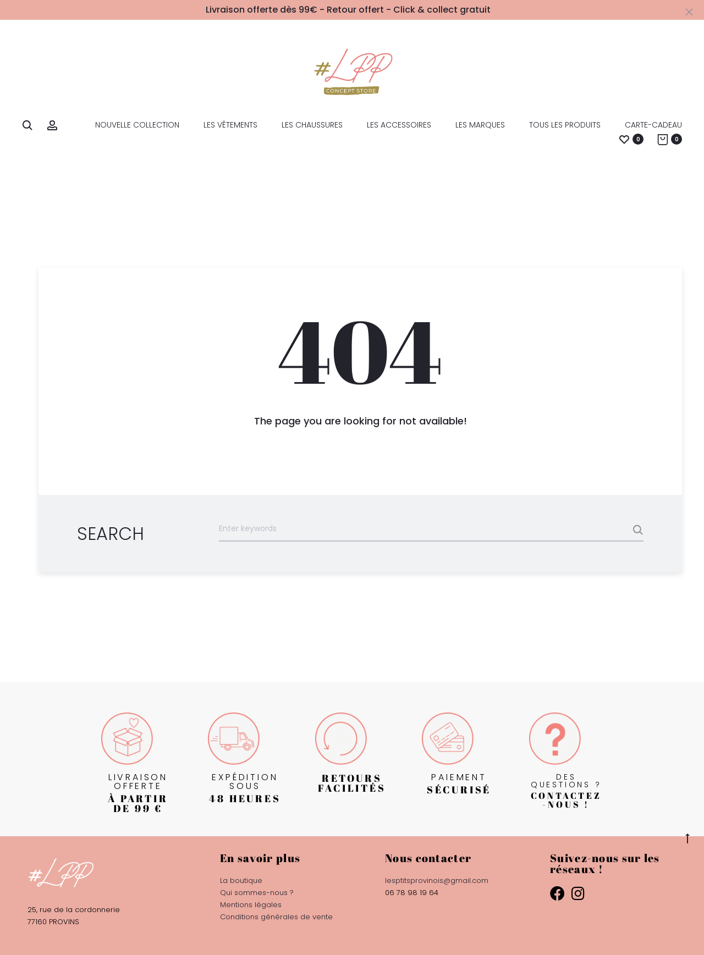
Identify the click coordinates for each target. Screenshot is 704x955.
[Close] (690, 11)
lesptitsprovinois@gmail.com (436, 880)
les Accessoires (399, 124)
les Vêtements (230, 124)
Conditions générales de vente (276, 917)
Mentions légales (251, 904)
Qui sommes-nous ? (257, 892)
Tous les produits (565, 124)
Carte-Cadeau (653, 124)
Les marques (480, 124)
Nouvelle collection (137, 124)
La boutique (241, 880)
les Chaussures (312, 124)
